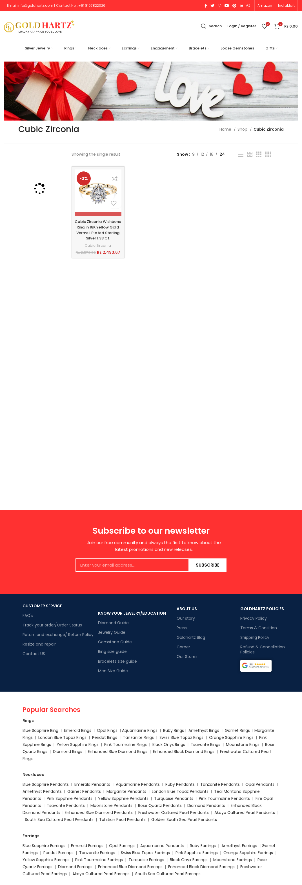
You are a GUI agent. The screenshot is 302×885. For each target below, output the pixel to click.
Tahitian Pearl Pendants (122, 819)
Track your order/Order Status (52, 625)
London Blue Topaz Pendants (180, 791)
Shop (242, 129)
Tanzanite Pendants (220, 784)
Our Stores (187, 656)
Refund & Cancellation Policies (262, 649)
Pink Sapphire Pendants (69, 798)
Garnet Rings (237, 730)
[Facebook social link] (206, 5)
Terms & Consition (258, 628)
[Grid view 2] (249, 154)
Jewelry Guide (111, 632)
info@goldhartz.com (35, 5)
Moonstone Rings (242, 744)
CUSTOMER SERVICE (42, 606)
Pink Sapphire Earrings (197, 852)
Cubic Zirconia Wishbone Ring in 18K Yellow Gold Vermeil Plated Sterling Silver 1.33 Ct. (98, 232)
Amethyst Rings (203, 730)
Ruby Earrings (203, 845)
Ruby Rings (173, 730)
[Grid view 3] (258, 154)
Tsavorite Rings (205, 744)
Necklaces (33, 774)
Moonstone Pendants (112, 805)
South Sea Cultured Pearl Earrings (168, 874)
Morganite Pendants (126, 791)
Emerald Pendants (92, 784)
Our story (186, 618)
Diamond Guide (113, 623)
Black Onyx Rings (168, 744)
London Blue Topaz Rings (61, 737)
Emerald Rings (77, 730)
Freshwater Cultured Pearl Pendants (173, 812)
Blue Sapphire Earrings (44, 845)
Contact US (34, 654)
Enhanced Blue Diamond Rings (117, 751)
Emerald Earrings (87, 845)
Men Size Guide (113, 671)
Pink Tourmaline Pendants (224, 798)
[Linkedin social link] (241, 5)
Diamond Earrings (75, 867)
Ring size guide (112, 651)
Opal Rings (107, 730)
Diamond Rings (67, 751)
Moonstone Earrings (232, 860)
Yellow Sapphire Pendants (123, 798)
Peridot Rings (104, 737)
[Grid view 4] (268, 154)
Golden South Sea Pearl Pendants (184, 819)
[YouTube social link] (227, 5)
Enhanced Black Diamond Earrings (201, 867)
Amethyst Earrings (239, 845)
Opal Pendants (259, 784)
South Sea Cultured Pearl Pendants (59, 819)
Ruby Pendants (180, 784)
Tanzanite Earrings (97, 852)
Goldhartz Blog (191, 637)
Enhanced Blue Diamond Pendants (99, 812)
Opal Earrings (122, 845)
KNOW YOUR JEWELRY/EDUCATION (132, 613)
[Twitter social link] (212, 5)
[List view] (240, 154)
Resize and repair (39, 644)
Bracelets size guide (117, 661)
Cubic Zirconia (98, 250)
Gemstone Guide (115, 642)
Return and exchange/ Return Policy (58, 634)
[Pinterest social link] (234, 5)
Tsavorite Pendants (66, 805)
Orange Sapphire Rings (231, 737)
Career (183, 647)
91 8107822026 (93, 5)
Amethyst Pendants (42, 791)
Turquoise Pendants (173, 798)
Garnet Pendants (84, 791)
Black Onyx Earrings (189, 860)
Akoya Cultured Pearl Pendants (244, 812)
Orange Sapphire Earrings (248, 852)
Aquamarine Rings (139, 730)
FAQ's (28, 615)
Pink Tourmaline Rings (125, 744)
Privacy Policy (253, 618)
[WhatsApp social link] (248, 5)
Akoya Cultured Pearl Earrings (101, 874)
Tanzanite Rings (139, 737)
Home (225, 129)
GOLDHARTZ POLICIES (262, 609)
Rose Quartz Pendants (160, 805)
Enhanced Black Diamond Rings (183, 751)
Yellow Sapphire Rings (78, 744)
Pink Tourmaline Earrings (99, 860)
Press (182, 628)
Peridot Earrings (58, 852)
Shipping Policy (254, 637)
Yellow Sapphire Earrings (46, 860)
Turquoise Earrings (146, 860)
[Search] (211, 26)
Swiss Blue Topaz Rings (182, 737)
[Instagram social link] (219, 5)
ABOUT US (187, 609)
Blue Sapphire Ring (40, 730)
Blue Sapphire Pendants (46, 784)
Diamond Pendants (206, 805)
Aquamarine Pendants (138, 784)
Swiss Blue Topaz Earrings (145, 852)
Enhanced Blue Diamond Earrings (130, 867)
